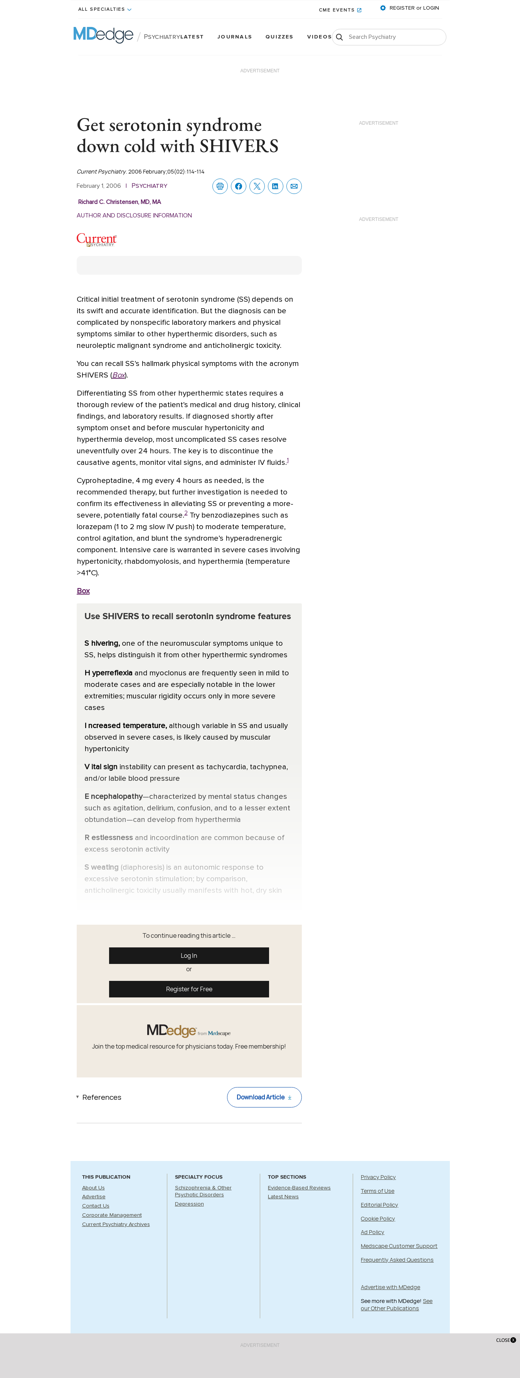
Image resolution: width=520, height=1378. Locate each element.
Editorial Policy (379, 1204)
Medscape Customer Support (399, 1245)
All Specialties (102, 9)
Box (118, 375)
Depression (189, 1204)
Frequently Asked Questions (397, 1259)
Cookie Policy (378, 1218)
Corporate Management (112, 1215)
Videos (319, 37)
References (101, 1097)
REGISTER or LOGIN (413, 8)
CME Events (337, 10)
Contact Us (95, 1206)
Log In (189, 955)
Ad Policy (372, 1232)
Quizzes (280, 37)
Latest (192, 37)
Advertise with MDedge (390, 1287)
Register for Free (189, 989)
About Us (93, 1188)
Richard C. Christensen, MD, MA (119, 202)
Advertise (94, 1196)
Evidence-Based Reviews (299, 1188)
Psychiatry (162, 36)
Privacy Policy (378, 1177)
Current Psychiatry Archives (116, 1224)
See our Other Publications (396, 1304)
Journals (234, 37)
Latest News (283, 1196)
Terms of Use (377, 1190)
